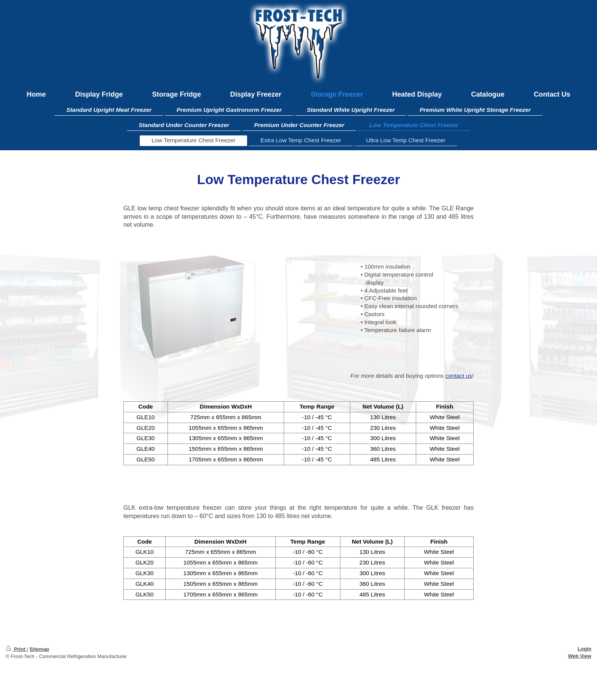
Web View (579, 656)
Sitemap (39, 649)
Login (584, 649)
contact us (458, 375)
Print (16, 649)
